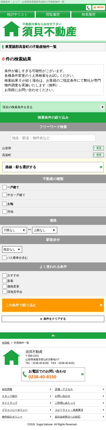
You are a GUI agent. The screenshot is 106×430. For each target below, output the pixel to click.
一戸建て (13, 187)
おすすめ (13, 275)
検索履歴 (89, 14)
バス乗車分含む (17, 257)
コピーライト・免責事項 (79, 409)
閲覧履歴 (53, 14)
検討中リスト (17, 14)
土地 (10, 203)
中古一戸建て (16, 195)
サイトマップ (26, 402)
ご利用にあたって (79, 402)
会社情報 (26, 389)
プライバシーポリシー (26, 409)
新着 (10, 281)
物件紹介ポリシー (26, 416)
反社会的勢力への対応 (79, 416)
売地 (10, 211)
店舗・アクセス (79, 389)
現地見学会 (14, 291)
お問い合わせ (79, 396)
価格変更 (13, 286)
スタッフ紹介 (26, 396)
